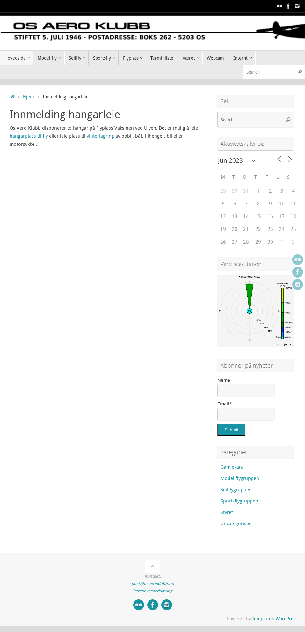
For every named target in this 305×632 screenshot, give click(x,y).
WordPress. (287, 618)
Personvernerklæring (152, 591)
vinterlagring (100, 135)
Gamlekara (232, 467)
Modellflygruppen (240, 478)
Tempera (261, 618)
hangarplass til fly (29, 135)
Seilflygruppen (236, 489)
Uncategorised (236, 523)
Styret (227, 512)
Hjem (28, 97)
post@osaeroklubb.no (152, 583)
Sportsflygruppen (239, 500)
